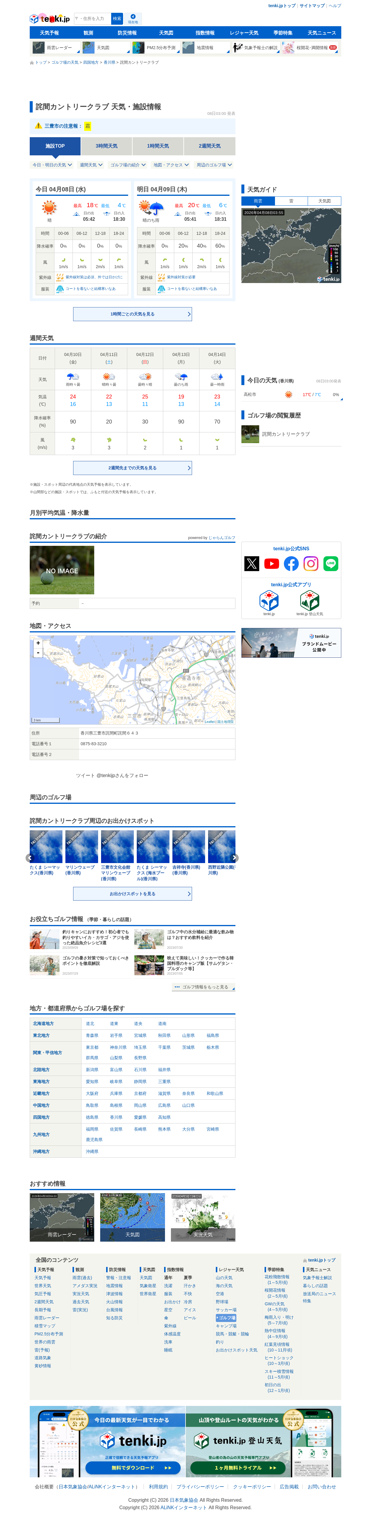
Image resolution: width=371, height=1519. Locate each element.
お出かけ (172, 1301)
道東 (114, 1023)
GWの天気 (282, 1306)
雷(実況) (80, 1309)
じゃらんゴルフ (221, 538)
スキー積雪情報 (282, 1374)
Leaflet (210, 721)
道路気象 (42, 1357)
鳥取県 (92, 1105)
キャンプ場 (226, 1325)
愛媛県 (140, 1117)
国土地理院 (225, 721)
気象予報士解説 (317, 1277)
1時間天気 (158, 146)
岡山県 (140, 1105)
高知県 (164, 1117)
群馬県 (92, 1057)
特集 (307, 1300)
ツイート (85, 775)
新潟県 (92, 1069)
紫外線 (170, 1325)
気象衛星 (148, 1285)
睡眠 (168, 1350)
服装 (168, 1293)
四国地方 (41, 1117)
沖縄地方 (41, 1151)
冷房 (188, 1301)
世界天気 (42, 1285)
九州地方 (41, 1134)
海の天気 (224, 1285)
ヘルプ (335, 5)
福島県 (213, 1035)
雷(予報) (42, 1350)
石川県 (140, 1069)
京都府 (140, 1093)
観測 (88, 32)
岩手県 (116, 1035)
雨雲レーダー (46, 1317)
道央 (138, 1023)
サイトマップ (312, 5)
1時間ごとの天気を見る (133, 314)
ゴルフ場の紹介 (125, 164)
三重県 (164, 1081)
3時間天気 (106, 146)
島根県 (116, 1105)
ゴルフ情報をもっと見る (205, 986)
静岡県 (140, 1081)
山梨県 (116, 1057)
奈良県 (188, 1093)
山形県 (188, 1035)
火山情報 (114, 1301)
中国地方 (41, 1105)
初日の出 (282, 1387)
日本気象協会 (73, 1486)
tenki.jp (50, 20)
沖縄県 (92, 1151)
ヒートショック (282, 1360)
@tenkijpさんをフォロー (123, 775)
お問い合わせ (322, 1486)
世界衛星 (148, 1293)
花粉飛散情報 (282, 1279)
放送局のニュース (319, 1293)
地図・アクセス (168, 164)
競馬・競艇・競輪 (232, 1334)
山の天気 (224, 1277)
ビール (190, 1317)
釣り (220, 1342)
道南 (162, 1023)
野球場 (222, 1301)
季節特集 (283, 32)
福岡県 (92, 1129)
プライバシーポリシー (200, 1486)
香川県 (116, 1117)
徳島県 (92, 1117)
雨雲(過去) (82, 1277)
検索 (117, 18)
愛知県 (92, 1081)
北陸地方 (41, 1069)
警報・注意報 (118, 1277)
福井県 (164, 1069)
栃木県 (213, 1047)
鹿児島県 (94, 1139)
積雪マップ (44, 1325)
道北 (90, 1023)
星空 (168, 1309)
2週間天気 (210, 146)
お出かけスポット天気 (236, 1350)
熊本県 (164, 1129)
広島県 (164, 1105)
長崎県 (140, 1129)
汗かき (190, 1285)
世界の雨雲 (44, 1342)
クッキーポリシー (252, 1486)
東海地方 (41, 1081)
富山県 (116, 1069)
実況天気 (81, 1293)
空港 (220, 1293)
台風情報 (114, 1309)
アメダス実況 (85, 1285)
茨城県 (188, 1047)
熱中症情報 (282, 1333)
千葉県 (164, 1047)
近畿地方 (41, 1093)
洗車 (168, 1342)
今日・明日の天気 (49, 164)
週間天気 (88, 164)
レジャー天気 (244, 32)
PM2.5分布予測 (48, 1334)
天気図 (166, 32)
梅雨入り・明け (282, 1320)
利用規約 (158, 1486)
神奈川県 (118, 1047)
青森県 (92, 1035)
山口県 (188, 1105)
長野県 (140, 1057)
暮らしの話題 (315, 1285)
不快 (188, 1293)
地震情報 (114, 1285)
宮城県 (140, 1035)
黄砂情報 (42, 1365)
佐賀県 (116, 1129)
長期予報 (42, 1309)
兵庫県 (116, 1093)
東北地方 (41, 1035)
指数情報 (205, 32)
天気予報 (49, 32)
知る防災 (114, 1317)
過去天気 (81, 1301)
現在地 (133, 22)
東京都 (92, 1047)
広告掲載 (289, 1486)
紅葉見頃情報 (282, 1347)
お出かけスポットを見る (132, 893)
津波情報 (114, 1293)
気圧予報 (42, 1293)
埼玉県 (140, 1047)
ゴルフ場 (227, 1317)
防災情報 (127, 32)
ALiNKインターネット (112, 1486)
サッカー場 (226, 1309)
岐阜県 (116, 1081)
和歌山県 (215, 1093)
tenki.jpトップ (281, 5)
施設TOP (55, 146)
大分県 (188, 1129)
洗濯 (168, 1285)
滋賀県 (164, 1093)
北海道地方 (43, 1023)
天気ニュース (322, 32)
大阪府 (92, 1093)
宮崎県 (213, 1129)
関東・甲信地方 (47, 1052)
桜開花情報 (282, 1293)
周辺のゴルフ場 (211, 164)
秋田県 (164, 1035)
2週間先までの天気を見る (133, 467)
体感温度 (172, 1334)
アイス (190, 1309)
